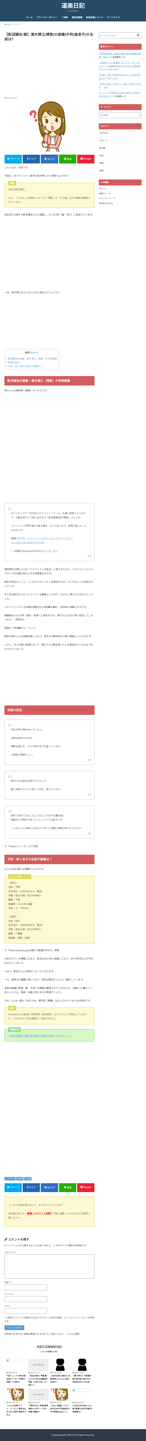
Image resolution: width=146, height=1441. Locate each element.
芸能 (29, 1179)
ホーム (29, 17)
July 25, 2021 (50, 551)
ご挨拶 (64, 17)
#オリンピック (50, 538)
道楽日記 (73, 6)
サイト (7, 1306)
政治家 (102, 148)
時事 (21, 1179)
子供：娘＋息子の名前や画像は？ (24, 366)
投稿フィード (105, 193)
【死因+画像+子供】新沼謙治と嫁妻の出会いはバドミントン (40, 1035)
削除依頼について (94, 17)
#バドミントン (34, 538)
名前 (8, 1282)
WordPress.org (106, 203)
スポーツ (11, 1179)
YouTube (103, 133)
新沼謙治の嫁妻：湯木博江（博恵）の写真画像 (31, 358)
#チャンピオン (65, 538)
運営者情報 (77, 17)
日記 (101, 155)
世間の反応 (13, 362)
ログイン (103, 188)
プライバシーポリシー (47, 17)
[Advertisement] (49, 66)
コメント (10, 1252)
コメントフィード (107, 198)
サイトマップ (113, 17)
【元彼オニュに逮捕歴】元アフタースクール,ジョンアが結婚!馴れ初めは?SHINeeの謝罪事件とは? (120, 66)
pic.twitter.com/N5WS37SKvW (27, 542)
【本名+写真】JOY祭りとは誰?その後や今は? (120, 84)
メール (9, 1294)
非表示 (34, 352)
